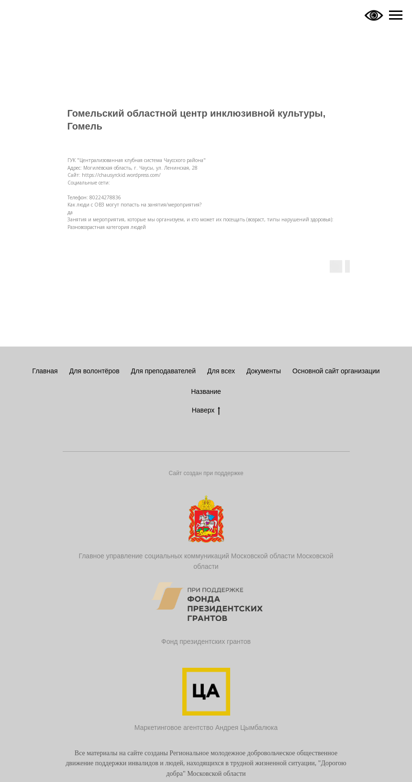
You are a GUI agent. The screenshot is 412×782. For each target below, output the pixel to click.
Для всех (221, 371)
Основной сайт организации (336, 371)
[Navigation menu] (395, 15)
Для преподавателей (163, 371)
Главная (44, 371)
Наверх (206, 410)
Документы (263, 371)
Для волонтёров (94, 371)
